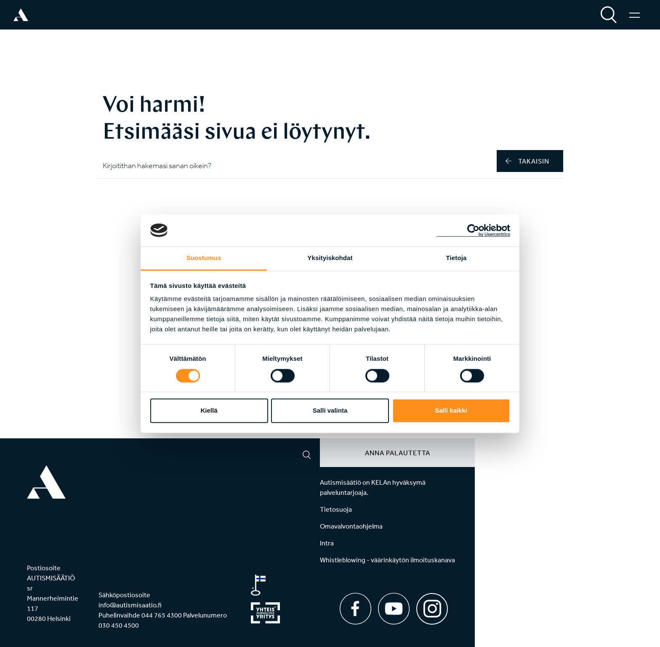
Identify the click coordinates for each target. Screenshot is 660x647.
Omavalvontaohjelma (351, 526)
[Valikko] (634, 15)
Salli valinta (330, 410)
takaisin (527, 161)
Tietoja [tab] (456, 258)
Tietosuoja (336, 509)
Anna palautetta (397, 452)
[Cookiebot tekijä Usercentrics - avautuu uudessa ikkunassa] (473, 230)
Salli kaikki (451, 410)
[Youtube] (394, 608)
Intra (327, 543)
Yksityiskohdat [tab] (329, 258)
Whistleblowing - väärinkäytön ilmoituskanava (387, 560)
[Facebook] (355, 608)
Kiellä (208, 410)
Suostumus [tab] (203, 258)
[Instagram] (432, 606)
